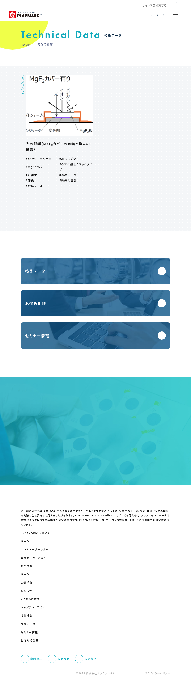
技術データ (28, 624)
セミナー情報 (29, 632)
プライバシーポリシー (157, 673)
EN (163, 15)
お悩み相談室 (30, 640)
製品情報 (27, 566)
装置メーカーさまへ (34, 558)
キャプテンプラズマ (33, 607)
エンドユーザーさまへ (35, 549)
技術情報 (27, 616)
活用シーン (28, 541)
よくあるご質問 (30, 599)
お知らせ (26, 591)
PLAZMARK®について (35, 533)
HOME (25, 45)
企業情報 (27, 582)
